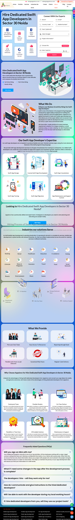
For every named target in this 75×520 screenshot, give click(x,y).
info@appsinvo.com (34, 1)
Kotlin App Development (45, 514)
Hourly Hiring (8, 84)
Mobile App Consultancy (45, 516)
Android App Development (10, 514)
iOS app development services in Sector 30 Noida (35, 151)
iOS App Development (26, 519)
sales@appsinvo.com (48, 1)
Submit (54, 55)
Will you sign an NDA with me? (18, 452)
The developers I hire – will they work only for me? (27, 478)
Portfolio (20, 4)
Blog (64, 4)
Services (26, 4)
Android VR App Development (11, 516)
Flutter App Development (27, 514)
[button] (72, 517)
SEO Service (59, 514)
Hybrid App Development (27, 516)
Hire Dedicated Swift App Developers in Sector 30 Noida (43, 207)
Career (45, 4)
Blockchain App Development (11, 519)
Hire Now (8, 90)
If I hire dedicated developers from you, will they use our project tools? (36, 501)
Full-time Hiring (9, 82)
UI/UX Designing (60, 516)
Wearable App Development (63, 519)
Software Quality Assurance (63, 511)
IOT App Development (44, 511)
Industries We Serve (34, 6)
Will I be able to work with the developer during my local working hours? (37, 494)
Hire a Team (56, 6)
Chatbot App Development (28, 511)
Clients (51, 4)
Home (14, 4)
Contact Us (69, 5)
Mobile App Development (9, 511)
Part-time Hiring (23, 82)
